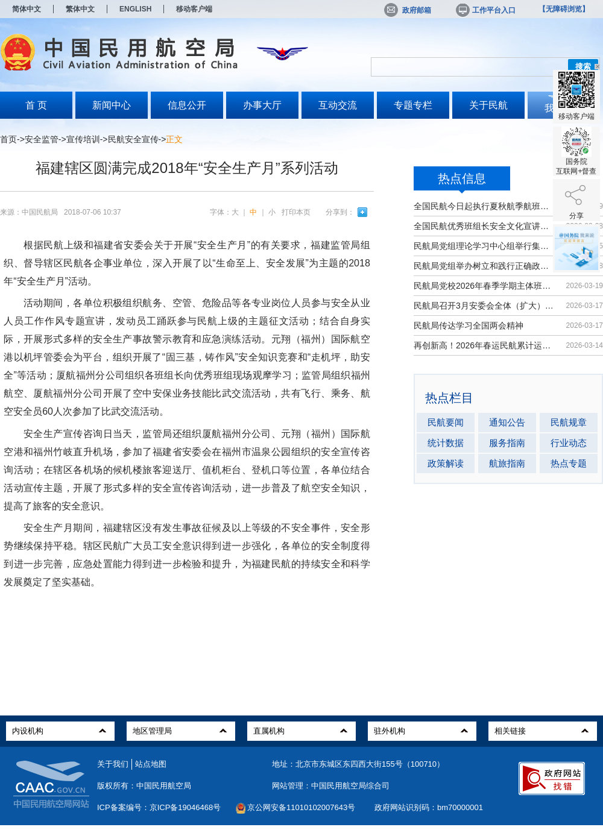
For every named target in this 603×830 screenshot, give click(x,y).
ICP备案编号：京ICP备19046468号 (159, 807)
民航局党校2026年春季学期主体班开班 (484, 286)
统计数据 (446, 443)
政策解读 (446, 463)
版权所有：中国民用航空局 (144, 785)
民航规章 (569, 422)
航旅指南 (507, 463)
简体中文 (26, 9)
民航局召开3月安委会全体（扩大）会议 (484, 305)
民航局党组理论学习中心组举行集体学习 (484, 246)
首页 (8, 139)
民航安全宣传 (133, 139)
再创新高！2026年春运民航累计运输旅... (484, 345)
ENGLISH (135, 9)
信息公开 (187, 105)
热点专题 (569, 463)
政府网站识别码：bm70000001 (428, 807)
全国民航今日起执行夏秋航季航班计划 (484, 206)
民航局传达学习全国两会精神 (468, 325)
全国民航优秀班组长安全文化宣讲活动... (484, 226)
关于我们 (112, 764)
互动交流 (337, 105)
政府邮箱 (407, 10)
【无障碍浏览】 (563, 9)
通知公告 (507, 422)
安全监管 (41, 139)
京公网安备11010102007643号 (301, 807)
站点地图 (150, 764)
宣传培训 (83, 139)
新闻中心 (111, 105)
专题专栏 (413, 105)
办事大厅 (262, 105)
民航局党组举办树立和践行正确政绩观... (484, 266)
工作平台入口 (485, 10)
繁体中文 (80, 9)
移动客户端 (194, 9)
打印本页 (296, 212)
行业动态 (569, 443)
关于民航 (488, 105)
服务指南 (507, 443)
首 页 (36, 105)
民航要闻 (446, 422)
